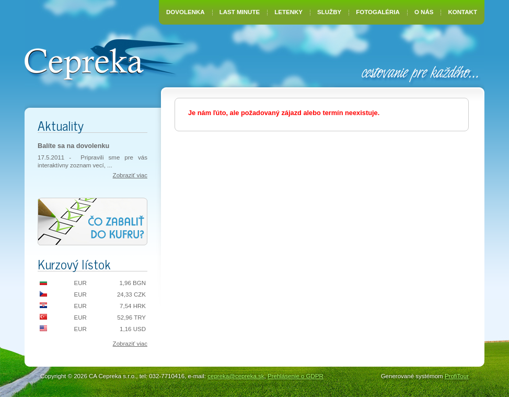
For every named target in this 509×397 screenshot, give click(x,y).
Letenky (288, 12)
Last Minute (239, 12)
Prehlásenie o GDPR (295, 376)
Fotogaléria (378, 12)
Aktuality (61, 125)
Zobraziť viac (130, 175)
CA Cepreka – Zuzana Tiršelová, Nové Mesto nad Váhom (104, 58)
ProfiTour (457, 376)
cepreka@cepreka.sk (235, 376)
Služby (329, 12)
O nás (423, 12)
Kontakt (462, 12)
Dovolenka (185, 12)
